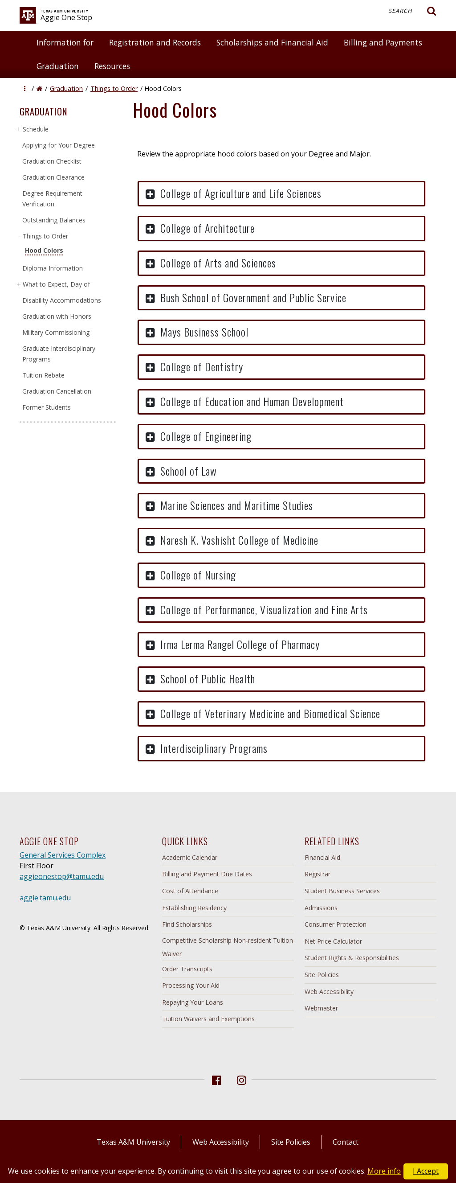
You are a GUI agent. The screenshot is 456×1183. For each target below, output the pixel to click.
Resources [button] (112, 66)
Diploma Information (52, 268)
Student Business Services (342, 891)
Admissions (321, 908)
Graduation (66, 88)
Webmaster (321, 1008)
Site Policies (322, 974)
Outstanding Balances (54, 220)
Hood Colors (44, 250)
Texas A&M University (133, 1142)
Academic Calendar (189, 857)
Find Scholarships (187, 924)
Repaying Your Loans (192, 1002)
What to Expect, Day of (56, 284)
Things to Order (114, 88)
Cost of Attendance (190, 891)
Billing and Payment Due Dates (207, 874)
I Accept (426, 1171)
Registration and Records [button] (155, 42)
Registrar (317, 874)
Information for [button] (65, 42)
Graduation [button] (58, 66)
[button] (25, 88)
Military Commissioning (56, 332)
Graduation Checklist (51, 161)
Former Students (46, 407)
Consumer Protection (335, 924)
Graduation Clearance (53, 177)
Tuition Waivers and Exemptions (208, 1019)
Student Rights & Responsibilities (352, 957)
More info (384, 1171)
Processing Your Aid (191, 985)
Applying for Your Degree (58, 145)
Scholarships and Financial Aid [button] (272, 42)
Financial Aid (322, 857)
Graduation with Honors (56, 316)
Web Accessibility (329, 991)
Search (412, 11)
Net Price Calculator (333, 941)
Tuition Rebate (43, 375)
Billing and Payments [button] (383, 42)
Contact (345, 1142)
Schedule (35, 129)
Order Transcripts (187, 969)
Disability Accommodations (61, 300)
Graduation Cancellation (56, 391)
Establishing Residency (194, 908)
